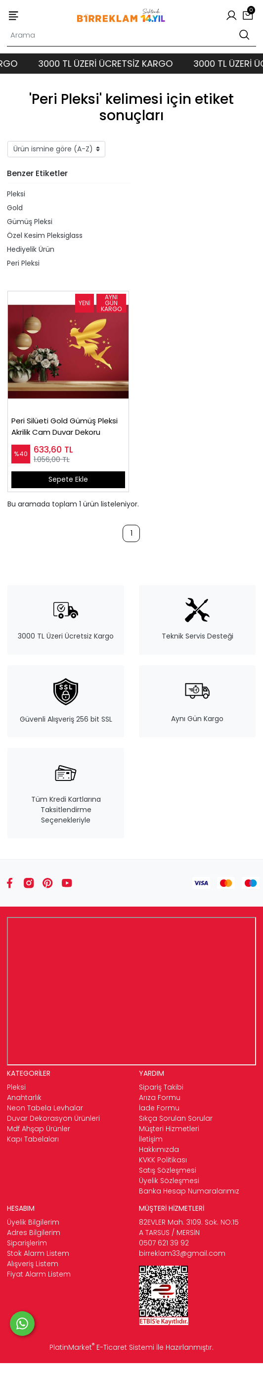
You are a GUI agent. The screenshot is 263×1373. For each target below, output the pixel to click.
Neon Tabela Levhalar (45, 1108)
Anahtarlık (24, 1097)
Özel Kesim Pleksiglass (45, 235)
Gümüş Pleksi (29, 222)
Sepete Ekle (68, 479)
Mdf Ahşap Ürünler (38, 1129)
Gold (15, 208)
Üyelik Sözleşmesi (169, 1181)
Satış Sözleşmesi (167, 1170)
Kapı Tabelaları (33, 1139)
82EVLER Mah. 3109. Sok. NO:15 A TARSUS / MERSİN (189, 1227)
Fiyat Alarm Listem (39, 1274)
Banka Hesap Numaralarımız (189, 1191)
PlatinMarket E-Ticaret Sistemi (101, 1347)
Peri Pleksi (23, 263)
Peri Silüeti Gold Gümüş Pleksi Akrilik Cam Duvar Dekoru (64, 426)
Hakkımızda (159, 1149)
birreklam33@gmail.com (182, 1253)
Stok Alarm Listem (38, 1253)
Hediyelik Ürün (30, 249)
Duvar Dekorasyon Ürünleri (53, 1118)
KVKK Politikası (163, 1160)
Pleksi (16, 194)
